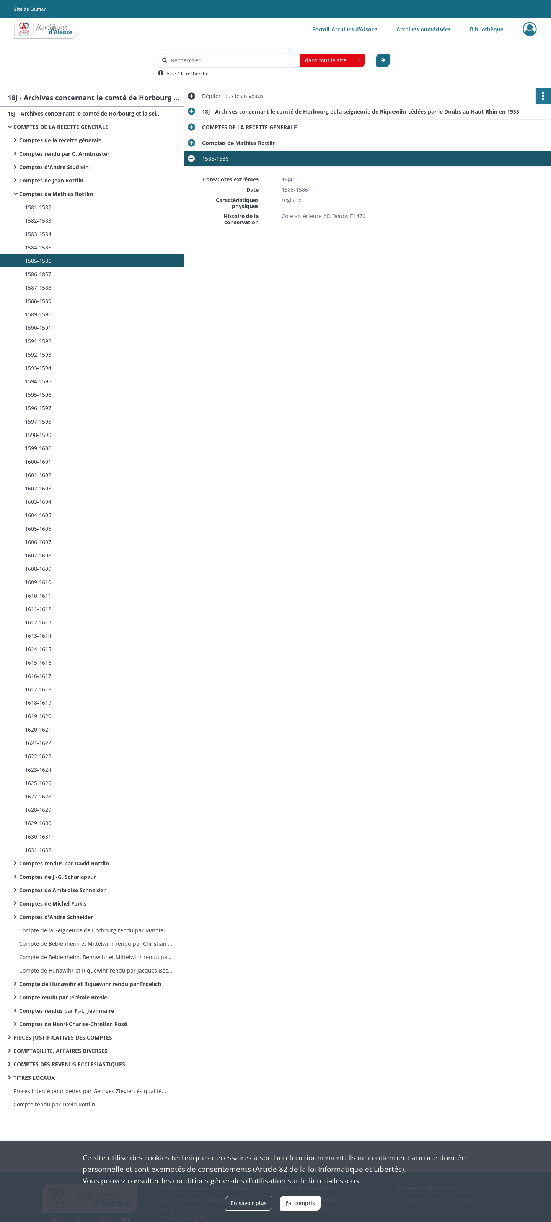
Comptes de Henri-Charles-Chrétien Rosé (73, 1024)
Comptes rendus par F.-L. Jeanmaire (66, 1010)
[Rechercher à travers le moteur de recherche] (232, 60)
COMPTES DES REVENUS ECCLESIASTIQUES (69, 1064)
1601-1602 (38, 475)
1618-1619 (38, 702)
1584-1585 (38, 247)
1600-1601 (38, 461)
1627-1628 (38, 796)
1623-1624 (38, 769)
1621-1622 (38, 742)
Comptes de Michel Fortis (52, 903)
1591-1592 (38, 341)
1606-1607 (38, 542)
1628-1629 (38, 809)
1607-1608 (38, 555)
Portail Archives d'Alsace (344, 29)
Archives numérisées (423, 29)
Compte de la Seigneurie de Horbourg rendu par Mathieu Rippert (95, 930)
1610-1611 (38, 595)
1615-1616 (38, 662)
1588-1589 (38, 301)
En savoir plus (249, 1203)
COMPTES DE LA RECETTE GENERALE (60, 126)
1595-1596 (38, 394)
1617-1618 (38, 689)
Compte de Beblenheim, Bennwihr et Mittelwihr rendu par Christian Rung (95, 957)
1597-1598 (38, 421)
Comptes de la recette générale (60, 140)
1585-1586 (38, 260)
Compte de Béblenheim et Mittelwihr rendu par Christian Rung (95, 943)
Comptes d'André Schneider (56, 917)
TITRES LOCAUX (34, 1077)
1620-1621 (38, 729)
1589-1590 (38, 314)
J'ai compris (300, 1203)
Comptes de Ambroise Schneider (62, 890)
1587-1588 (38, 287)
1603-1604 (38, 501)
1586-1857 (38, 274)
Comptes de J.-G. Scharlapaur (57, 876)
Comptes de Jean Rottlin (51, 180)
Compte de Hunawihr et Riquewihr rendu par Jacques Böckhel (95, 970)
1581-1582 (38, 207)
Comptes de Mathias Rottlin (56, 193)
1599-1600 (38, 448)
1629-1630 (38, 823)
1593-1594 (38, 367)
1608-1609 (38, 568)
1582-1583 (38, 220)
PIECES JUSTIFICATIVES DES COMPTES (62, 1037)
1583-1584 (38, 234)
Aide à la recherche (187, 73)
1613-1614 (38, 635)
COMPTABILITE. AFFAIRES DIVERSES (60, 1050)
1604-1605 (38, 515)
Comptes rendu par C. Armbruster (64, 153)
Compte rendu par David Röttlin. (55, 1104)
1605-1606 (38, 528)
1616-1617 (38, 675)
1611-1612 (38, 609)
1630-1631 (38, 836)
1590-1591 (38, 327)
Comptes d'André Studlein (54, 167)
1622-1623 (38, 756)
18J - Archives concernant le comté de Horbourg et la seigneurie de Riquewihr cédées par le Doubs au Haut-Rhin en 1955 (84, 113)
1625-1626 (38, 783)
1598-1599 (38, 434)
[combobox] (332, 60)
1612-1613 (38, 622)
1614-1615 (38, 649)
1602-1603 (38, 488)
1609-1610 (38, 582)
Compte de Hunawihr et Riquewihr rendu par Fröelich (90, 983)
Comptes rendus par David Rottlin (64, 863)
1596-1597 (38, 408)
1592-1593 (38, 354)
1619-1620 (38, 716)
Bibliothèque (487, 29)
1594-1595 (38, 381)
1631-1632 (38, 850)
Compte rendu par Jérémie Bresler (64, 997)
